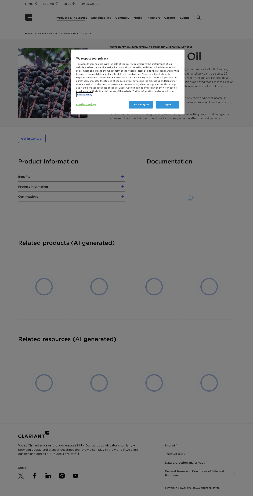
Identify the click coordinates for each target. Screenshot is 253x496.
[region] (128, 82)
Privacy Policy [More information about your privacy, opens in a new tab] (84, 94)
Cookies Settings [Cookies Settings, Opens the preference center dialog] (86, 104)
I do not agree (141, 104)
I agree (168, 104)
